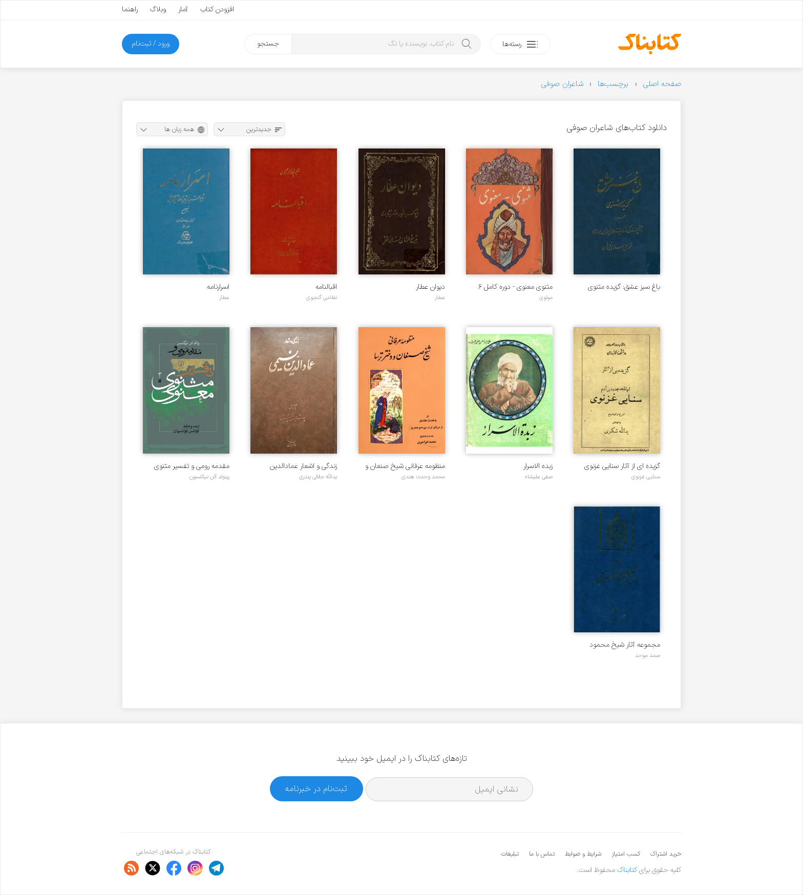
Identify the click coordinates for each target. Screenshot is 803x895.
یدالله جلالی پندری (318, 477)
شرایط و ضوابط (583, 854)
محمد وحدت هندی (423, 477)
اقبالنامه (326, 287)
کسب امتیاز (625, 854)
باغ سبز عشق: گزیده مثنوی (624, 287)
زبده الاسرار (538, 466)
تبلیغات (510, 854)
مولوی (546, 297)
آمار (183, 9)
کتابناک (627, 870)
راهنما (130, 9)
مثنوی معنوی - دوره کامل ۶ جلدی (515, 287)
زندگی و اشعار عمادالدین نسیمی (303, 466)
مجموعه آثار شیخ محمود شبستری (624, 645)
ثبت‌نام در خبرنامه (316, 788)
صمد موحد (647, 655)
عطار (440, 297)
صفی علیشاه (539, 477)
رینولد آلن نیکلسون (209, 477)
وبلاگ (158, 9)
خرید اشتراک (665, 854)
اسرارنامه (218, 287)
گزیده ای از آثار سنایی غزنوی (622, 466)
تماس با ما (542, 854)
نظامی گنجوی (321, 297)
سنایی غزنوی (645, 477)
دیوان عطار (430, 287)
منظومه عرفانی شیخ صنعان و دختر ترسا (405, 466)
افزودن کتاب (217, 9)
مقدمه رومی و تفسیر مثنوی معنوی (191, 466)
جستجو (268, 43)
